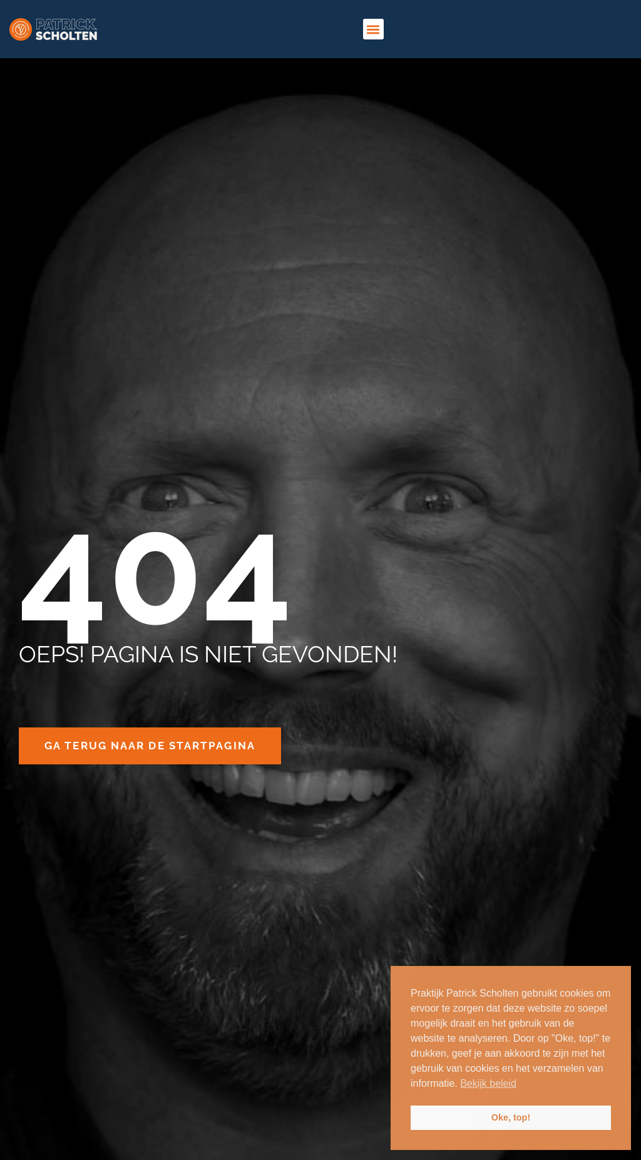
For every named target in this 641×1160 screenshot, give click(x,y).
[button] (373, 29)
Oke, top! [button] (510, 1117)
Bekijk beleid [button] (488, 1083)
